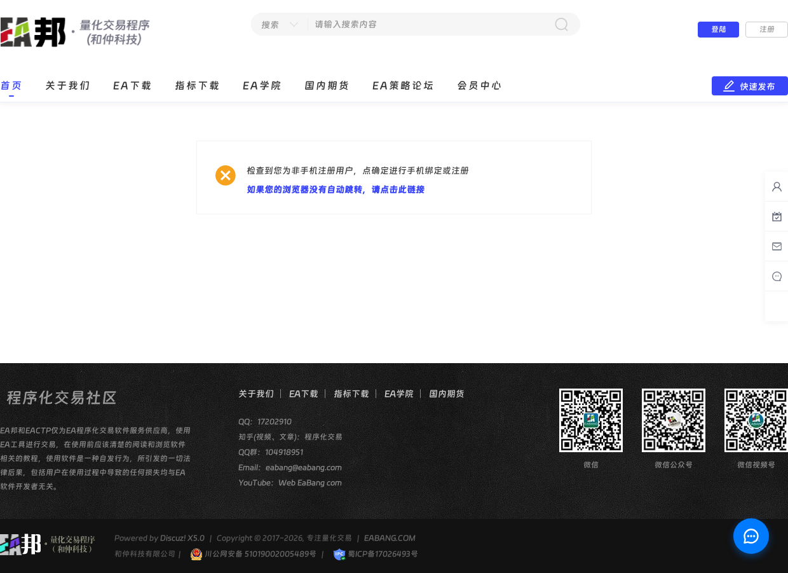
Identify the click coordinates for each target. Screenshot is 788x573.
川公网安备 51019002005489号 (253, 553)
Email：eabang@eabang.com (290, 467)
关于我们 (68, 85)
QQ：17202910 (265, 421)
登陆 (718, 29)
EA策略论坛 (403, 85)
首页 (11, 85)
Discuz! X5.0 (182, 538)
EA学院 (262, 85)
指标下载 (198, 85)
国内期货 (327, 85)
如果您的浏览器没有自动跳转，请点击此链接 (336, 189)
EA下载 (133, 85)
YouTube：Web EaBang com (290, 482)
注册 (767, 29)
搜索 (270, 25)
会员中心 (480, 85)
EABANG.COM (390, 538)
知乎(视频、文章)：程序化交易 (290, 436)
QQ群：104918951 (270, 452)
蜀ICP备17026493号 (375, 553)
